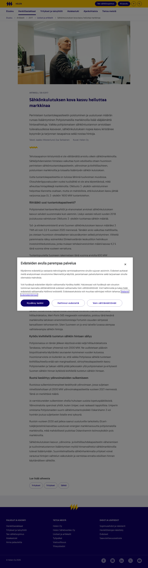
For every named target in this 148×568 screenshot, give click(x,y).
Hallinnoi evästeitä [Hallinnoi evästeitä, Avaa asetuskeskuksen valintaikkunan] (68, 303)
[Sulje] (125, 264)
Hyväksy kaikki (35, 303)
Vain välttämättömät (104, 303)
